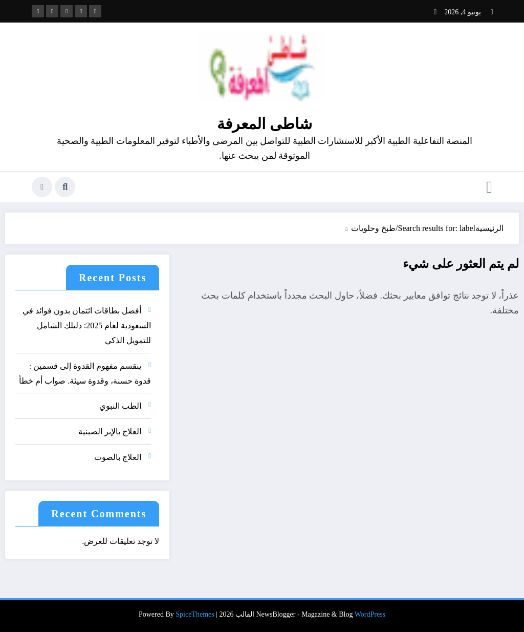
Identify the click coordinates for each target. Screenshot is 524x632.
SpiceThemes (195, 614)
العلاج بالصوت (117, 457)
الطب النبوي (120, 406)
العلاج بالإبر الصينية (109, 431)
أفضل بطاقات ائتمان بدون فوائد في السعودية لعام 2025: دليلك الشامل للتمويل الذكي (87, 325)
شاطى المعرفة (264, 123)
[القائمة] (489, 187)
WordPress (370, 614)
